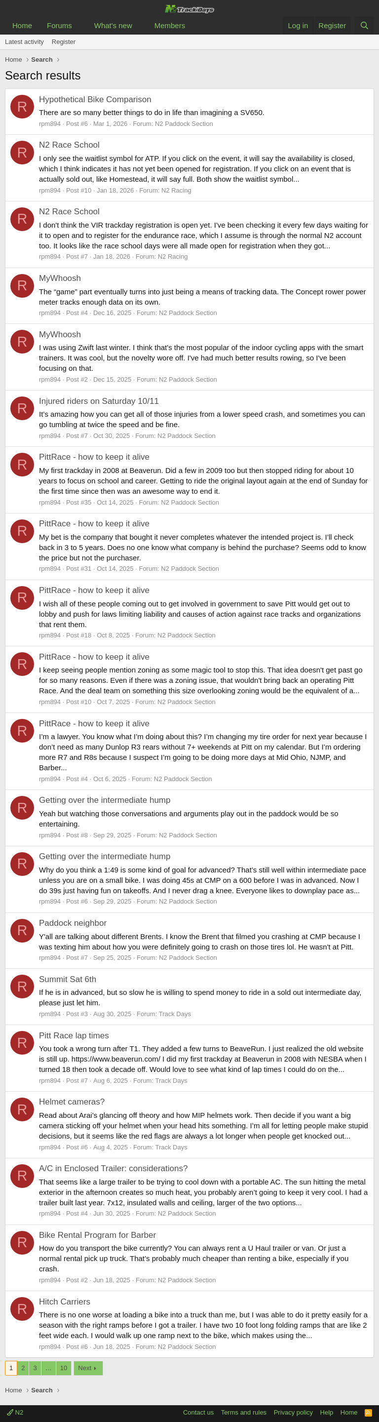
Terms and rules (243, 1412)
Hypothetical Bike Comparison (95, 99)
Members (170, 25)
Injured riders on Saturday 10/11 (99, 401)
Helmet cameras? (72, 1101)
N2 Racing (176, 190)
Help (327, 1412)
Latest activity (24, 41)
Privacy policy (293, 1412)
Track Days (175, 1014)
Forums (59, 25)
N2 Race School (69, 145)
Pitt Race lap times (74, 1035)
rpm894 (50, 123)
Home (22, 25)
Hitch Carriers (64, 1301)
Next (84, 1368)
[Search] (364, 25)
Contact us (198, 1412)
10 (63, 1368)
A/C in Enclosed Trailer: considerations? (113, 1168)
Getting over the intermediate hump (104, 800)
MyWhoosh (60, 278)
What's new (113, 25)
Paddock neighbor (73, 923)
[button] (80, 25)
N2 (15, 1412)
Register (64, 41)
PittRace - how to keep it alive (94, 457)
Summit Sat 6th (67, 979)
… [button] (48, 1368)
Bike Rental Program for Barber (97, 1235)
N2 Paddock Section (184, 123)
